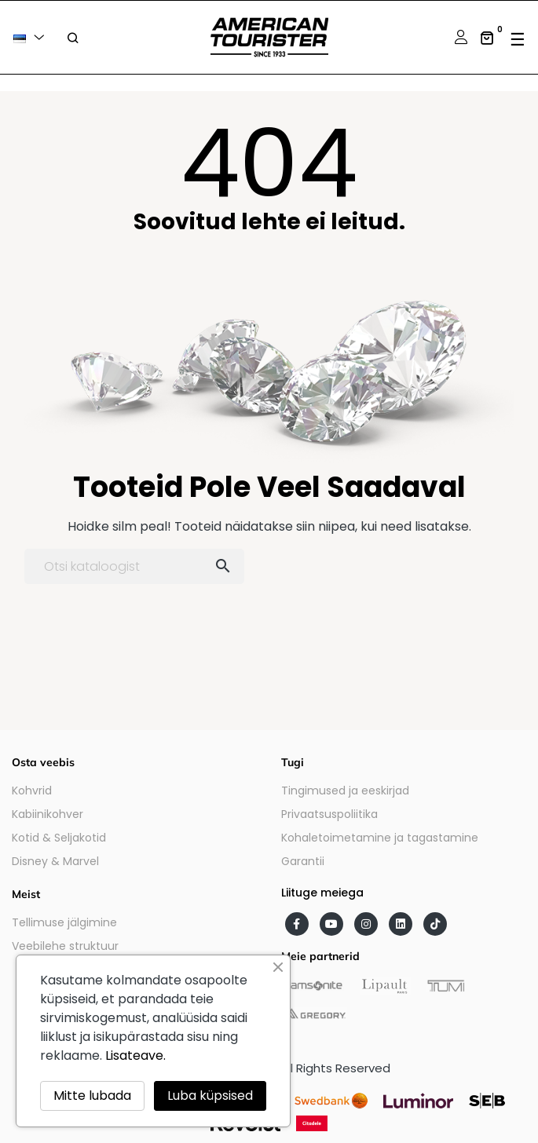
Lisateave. (135, 1055)
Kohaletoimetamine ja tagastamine (379, 837)
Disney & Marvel (55, 861)
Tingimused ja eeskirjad (345, 790)
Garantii (302, 861)
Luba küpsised (210, 1095)
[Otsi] (134, 566)
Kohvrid (32, 790)
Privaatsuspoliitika (329, 814)
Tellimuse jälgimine (64, 922)
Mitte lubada (92, 1095)
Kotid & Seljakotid (59, 837)
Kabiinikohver (47, 814)
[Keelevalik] (31, 37)
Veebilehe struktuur (65, 946)
